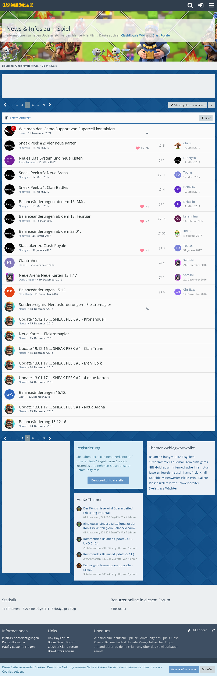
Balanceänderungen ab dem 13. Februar (54, 216)
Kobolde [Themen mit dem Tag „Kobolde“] (155, 478)
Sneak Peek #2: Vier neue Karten (48, 143)
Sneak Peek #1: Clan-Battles (43, 187)
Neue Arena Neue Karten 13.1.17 (48, 275)
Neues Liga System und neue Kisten (51, 158)
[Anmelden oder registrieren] (201, 5)
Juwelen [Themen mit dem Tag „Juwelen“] (154, 472)
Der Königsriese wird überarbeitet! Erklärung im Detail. (108, 510)
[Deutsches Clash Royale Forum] (18, 5)
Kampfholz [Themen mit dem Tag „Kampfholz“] (191, 472)
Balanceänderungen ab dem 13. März (52, 201)
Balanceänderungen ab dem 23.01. (50, 231)
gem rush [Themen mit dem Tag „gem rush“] (192, 462)
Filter (206, 118)
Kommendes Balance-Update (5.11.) (108, 554)
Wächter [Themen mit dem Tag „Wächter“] (171, 488)
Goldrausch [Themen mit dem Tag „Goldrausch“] (163, 467)
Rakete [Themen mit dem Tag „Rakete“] (203, 478)
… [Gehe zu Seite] (16, 105)
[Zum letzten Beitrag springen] (177, 145)
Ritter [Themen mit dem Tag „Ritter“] (173, 483)
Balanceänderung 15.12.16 (42, 421)
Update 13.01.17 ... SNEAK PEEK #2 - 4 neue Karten (64, 377)
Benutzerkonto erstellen (108, 480)
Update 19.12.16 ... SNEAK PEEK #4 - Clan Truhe (61, 348)
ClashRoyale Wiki (133, 35)
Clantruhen (29, 260)
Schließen (207, 669)
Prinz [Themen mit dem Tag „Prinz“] (193, 478)
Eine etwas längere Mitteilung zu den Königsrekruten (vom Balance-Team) (109, 526)
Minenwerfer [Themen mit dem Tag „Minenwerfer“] (171, 478)
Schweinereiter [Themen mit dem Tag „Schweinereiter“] (188, 483)
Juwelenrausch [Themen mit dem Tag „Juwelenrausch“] (171, 472)
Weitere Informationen (184, 669)
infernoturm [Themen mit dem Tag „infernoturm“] (202, 467)
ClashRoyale (161, 35)
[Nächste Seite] (50, 105)
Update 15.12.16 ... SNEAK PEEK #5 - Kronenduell (62, 319)
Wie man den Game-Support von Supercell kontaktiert (67, 128)
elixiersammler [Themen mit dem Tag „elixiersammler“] (159, 462)
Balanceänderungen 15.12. (42, 289)
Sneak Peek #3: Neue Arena (43, 172)
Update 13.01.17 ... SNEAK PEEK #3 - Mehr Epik (60, 363)
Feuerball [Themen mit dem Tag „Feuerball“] (178, 462)
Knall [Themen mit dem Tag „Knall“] (203, 472)
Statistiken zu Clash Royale (42, 245)
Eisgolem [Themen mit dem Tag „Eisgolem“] (188, 457)
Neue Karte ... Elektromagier (44, 333)
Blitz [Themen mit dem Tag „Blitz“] (178, 457)
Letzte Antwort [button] (20, 118)
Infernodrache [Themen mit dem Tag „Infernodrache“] (182, 467)
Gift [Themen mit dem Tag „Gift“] (151, 467)
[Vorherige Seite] (5, 105)
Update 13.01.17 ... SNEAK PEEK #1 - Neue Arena (62, 407)
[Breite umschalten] (213, 630)
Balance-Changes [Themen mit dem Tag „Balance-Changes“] (161, 457)
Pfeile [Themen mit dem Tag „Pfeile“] (185, 478)
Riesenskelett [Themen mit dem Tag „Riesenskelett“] (158, 483)
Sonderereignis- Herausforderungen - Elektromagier (65, 304)
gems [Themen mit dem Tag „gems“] (204, 462)
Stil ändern (199, 630)
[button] (211, 5)
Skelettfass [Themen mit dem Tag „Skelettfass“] (156, 488)
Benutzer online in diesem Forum (140, 599)
